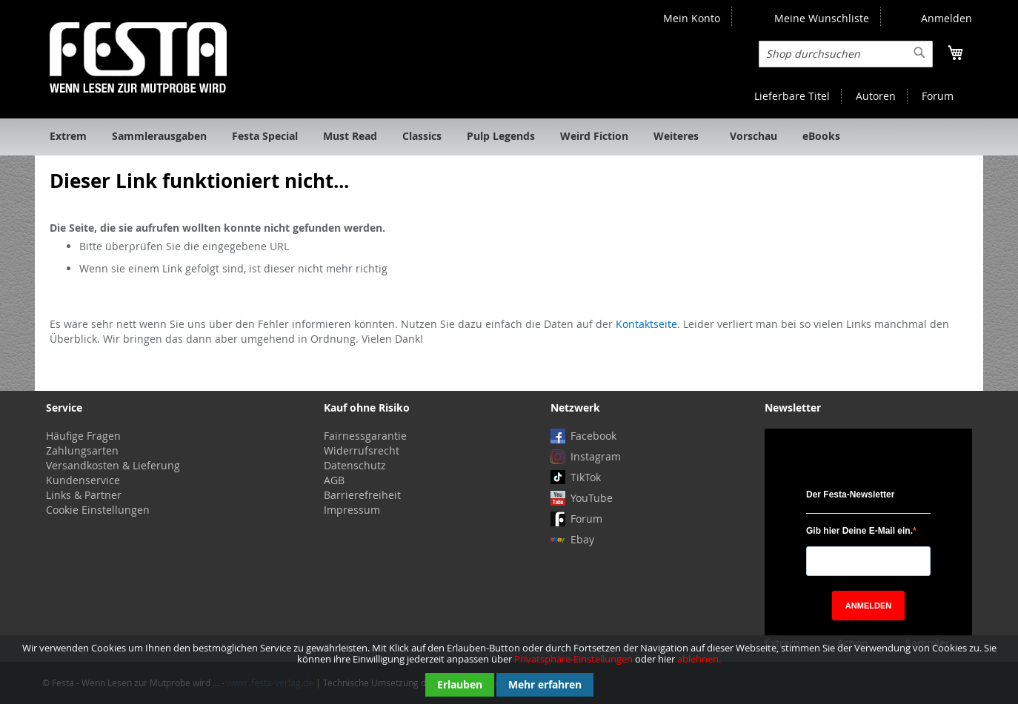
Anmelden (946, 18)
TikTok (585, 477)
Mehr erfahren (545, 684)
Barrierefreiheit (362, 495)
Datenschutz (355, 465)
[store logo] (138, 57)
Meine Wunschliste (821, 18)
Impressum (352, 510)
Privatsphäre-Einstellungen (573, 659)
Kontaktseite (646, 324)
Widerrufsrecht (361, 450)
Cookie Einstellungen (98, 510)
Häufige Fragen (83, 436)
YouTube (591, 498)
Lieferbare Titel (792, 96)
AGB (334, 480)
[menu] (509, 136)
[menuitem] (68, 136)
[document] (509, 670)
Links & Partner (84, 495)
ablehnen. (699, 659)
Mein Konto (691, 18)
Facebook (593, 436)
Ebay (582, 539)
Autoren (876, 96)
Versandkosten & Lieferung (113, 465)
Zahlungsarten (82, 450)
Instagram (595, 456)
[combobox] (846, 54)
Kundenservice (83, 480)
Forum (938, 96)
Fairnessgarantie (365, 436)
